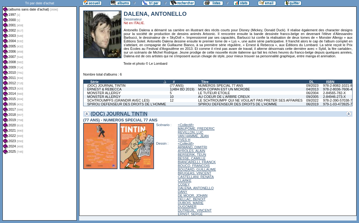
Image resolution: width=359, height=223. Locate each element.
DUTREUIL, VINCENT (195, 210)
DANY (182, 192)
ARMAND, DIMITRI (192, 147)
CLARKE (184, 180)
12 (171, 100)
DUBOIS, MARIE (190, 203)
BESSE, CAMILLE (192, 158)
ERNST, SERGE (190, 214)
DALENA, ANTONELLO (196, 188)
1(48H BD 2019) (182, 89)
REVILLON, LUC (190, 132)
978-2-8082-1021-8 (337, 85)
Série (94, 82)
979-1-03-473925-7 (337, 104)
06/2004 (312, 93)
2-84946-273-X (334, 96)
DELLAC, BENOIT (192, 199)
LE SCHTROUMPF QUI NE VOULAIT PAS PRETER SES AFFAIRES (250, 100)
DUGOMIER (187, 206)
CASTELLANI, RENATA (196, 177)
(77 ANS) (177, 85)
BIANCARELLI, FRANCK (197, 162)
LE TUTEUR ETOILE (214, 93)
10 (171, 96)
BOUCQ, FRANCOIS (194, 166)
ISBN (330, 82)
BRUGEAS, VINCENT (194, 173)
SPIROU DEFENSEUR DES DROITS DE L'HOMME (126, 104)
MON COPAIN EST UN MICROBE (224, 89)
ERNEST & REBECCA (104, 89)
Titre (205, 82)
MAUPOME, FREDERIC (196, 128)
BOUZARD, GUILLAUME (197, 169)
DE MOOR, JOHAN (192, 195)
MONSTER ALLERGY (104, 93)
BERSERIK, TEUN (192, 154)
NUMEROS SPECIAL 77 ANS (220, 85)
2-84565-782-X (334, 93)
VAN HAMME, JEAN (193, 136)
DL (311, 82)
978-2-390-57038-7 (337, 100)
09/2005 (312, 96)
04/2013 (312, 89)
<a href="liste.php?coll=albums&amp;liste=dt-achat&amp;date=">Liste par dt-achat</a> (39, 110)
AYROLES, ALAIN (191, 151)
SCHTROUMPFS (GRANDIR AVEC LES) (118, 100)
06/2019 (312, 104)
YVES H (184, 140)
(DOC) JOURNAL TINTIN (106, 85)
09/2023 (312, 85)
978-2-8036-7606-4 (337, 89)
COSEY (184, 184)
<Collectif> (186, 125)
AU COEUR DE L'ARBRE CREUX (224, 96)
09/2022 (312, 100)
